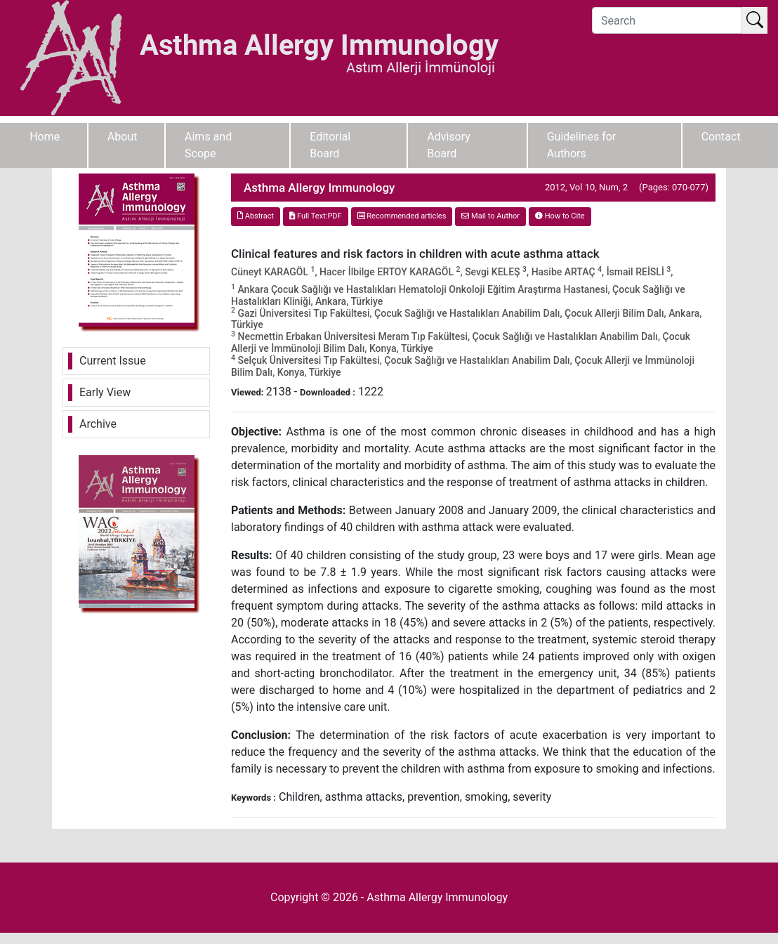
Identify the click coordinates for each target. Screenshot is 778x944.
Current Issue (112, 360)
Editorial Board (330, 145)
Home (44, 136)
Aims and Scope (208, 145)
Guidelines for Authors (582, 145)
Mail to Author (490, 216)
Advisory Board (448, 145)
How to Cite (560, 216)
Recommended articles (402, 216)
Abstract (255, 216)
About (122, 136)
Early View (105, 392)
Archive (98, 424)
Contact (721, 136)
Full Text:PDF (315, 216)
